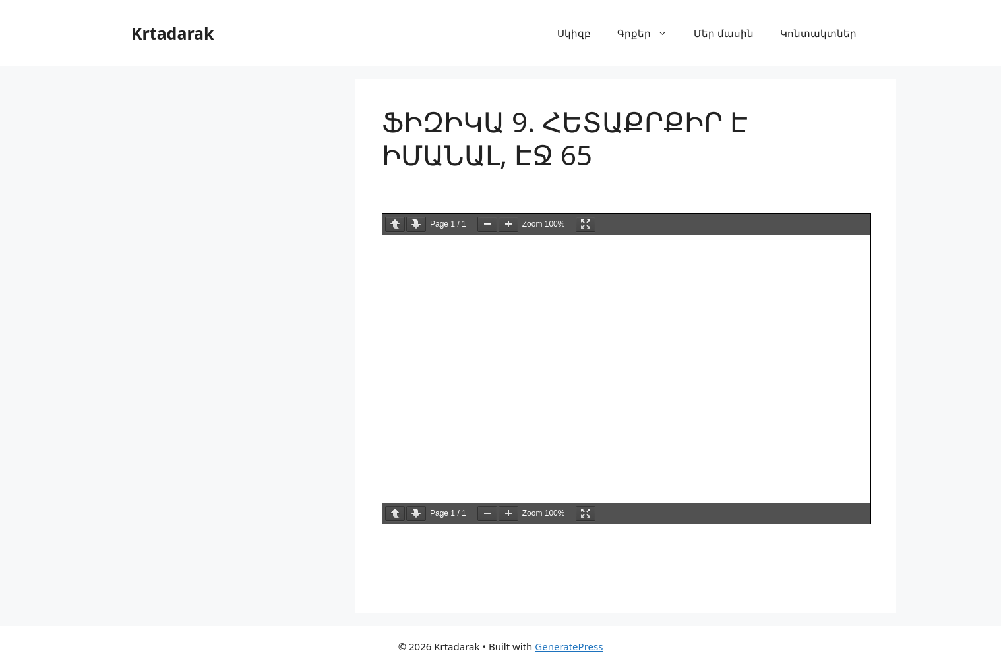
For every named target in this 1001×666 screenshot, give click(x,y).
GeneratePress (569, 646)
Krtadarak (172, 33)
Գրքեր (649, 33)
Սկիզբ (574, 33)
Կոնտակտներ (818, 33)
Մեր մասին (724, 33)
